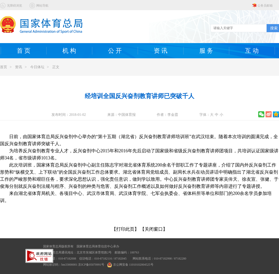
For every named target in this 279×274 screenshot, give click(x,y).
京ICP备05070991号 (91, 264)
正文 (55, 67)
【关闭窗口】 (153, 229)
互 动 (252, 50)
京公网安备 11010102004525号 (130, 264)
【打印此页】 (125, 229)
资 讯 (160, 50)
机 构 (69, 50)
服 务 (206, 50)
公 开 (115, 50)
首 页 (23, 50)
